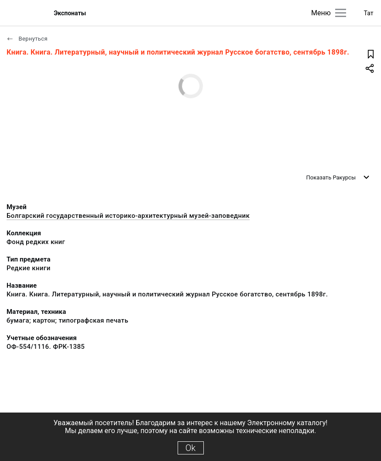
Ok (190, 448)
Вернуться (27, 38)
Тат (369, 13)
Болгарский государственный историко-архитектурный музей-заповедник (128, 216)
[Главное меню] (340, 12)
